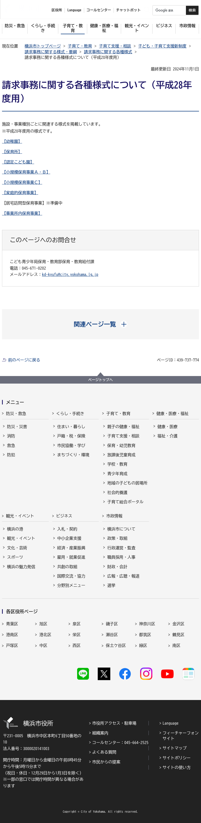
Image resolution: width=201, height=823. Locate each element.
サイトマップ (175, 748)
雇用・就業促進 (71, 557)
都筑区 (145, 635)
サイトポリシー (177, 758)
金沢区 (178, 624)
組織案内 (100, 733)
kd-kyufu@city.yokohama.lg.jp (70, 274)
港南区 (12, 635)
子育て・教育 (80, 46)
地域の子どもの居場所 (127, 483)
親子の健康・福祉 (123, 427)
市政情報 (114, 516)
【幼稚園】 (12, 141)
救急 (11, 445)
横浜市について (121, 529)
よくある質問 (104, 752)
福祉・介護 (168, 436)
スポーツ (15, 557)
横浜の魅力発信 (21, 567)
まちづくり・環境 (73, 455)
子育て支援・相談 (115, 46)
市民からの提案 (106, 762)
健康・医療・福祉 (173, 414)
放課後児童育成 (121, 455)
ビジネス (64, 516)
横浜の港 (15, 529)
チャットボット (128, 10)
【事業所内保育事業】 (22, 213)
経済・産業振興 (71, 548)
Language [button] (74, 10)
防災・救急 (16, 414)
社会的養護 (117, 492)
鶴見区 (178, 635)
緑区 (143, 645)
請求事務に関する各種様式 (108, 52)
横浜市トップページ (43, 46)
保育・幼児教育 (121, 445)
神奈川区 (147, 624)
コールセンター (98, 10)
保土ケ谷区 (116, 645)
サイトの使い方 (177, 767)
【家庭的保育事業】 (20, 193)
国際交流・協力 (71, 576)
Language (171, 723)
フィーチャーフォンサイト (181, 735)
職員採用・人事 (121, 557)
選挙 (111, 585)
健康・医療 (168, 427)
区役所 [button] (57, 10)
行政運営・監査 (121, 548)
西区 (77, 645)
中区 (43, 645)
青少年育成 (117, 474)
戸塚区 (12, 645)
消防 (11, 436)
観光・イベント (20, 516)
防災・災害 (17, 427)
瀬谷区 (112, 635)
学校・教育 (117, 464)
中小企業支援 (69, 538)
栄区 (77, 635)
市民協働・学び (71, 445)
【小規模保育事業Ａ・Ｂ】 (26, 172)
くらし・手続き (70, 414)
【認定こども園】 (18, 162)
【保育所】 (12, 152)
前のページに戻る (24, 360)
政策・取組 (117, 538)
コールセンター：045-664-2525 (120, 742)
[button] (100, 324)
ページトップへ (100, 380)
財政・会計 (117, 567)
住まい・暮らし (71, 427)
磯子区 (112, 624)
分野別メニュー (71, 585)
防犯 (11, 455)
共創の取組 (67, 567)
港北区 (45, 635)
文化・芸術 (17, 548)
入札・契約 (67, 529)
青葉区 (12, 624)
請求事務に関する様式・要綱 (51, 52)
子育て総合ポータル (125, 502)
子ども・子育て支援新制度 (162, 46)
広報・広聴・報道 (123, 576)
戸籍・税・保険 (71, 436)
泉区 (77, 624)
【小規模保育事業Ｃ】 (22, 182)
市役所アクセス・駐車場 (114, 723)
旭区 (43, 624)
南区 (176, 645)
